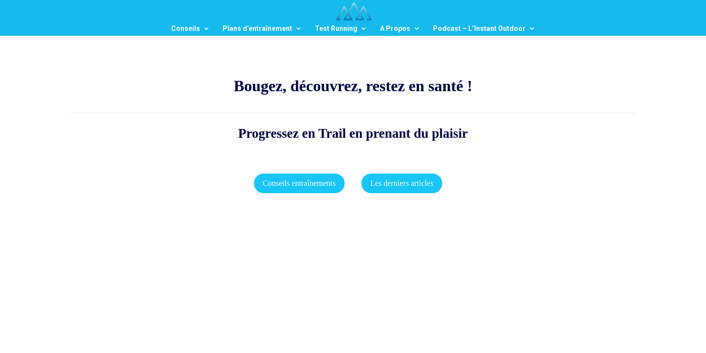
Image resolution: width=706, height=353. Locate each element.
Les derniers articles (401, 183)
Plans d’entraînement (257, 28)
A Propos (395, 28)
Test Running (336, 28)
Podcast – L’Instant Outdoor (479, 28)
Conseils (185, 28)
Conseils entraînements (299, 183)
